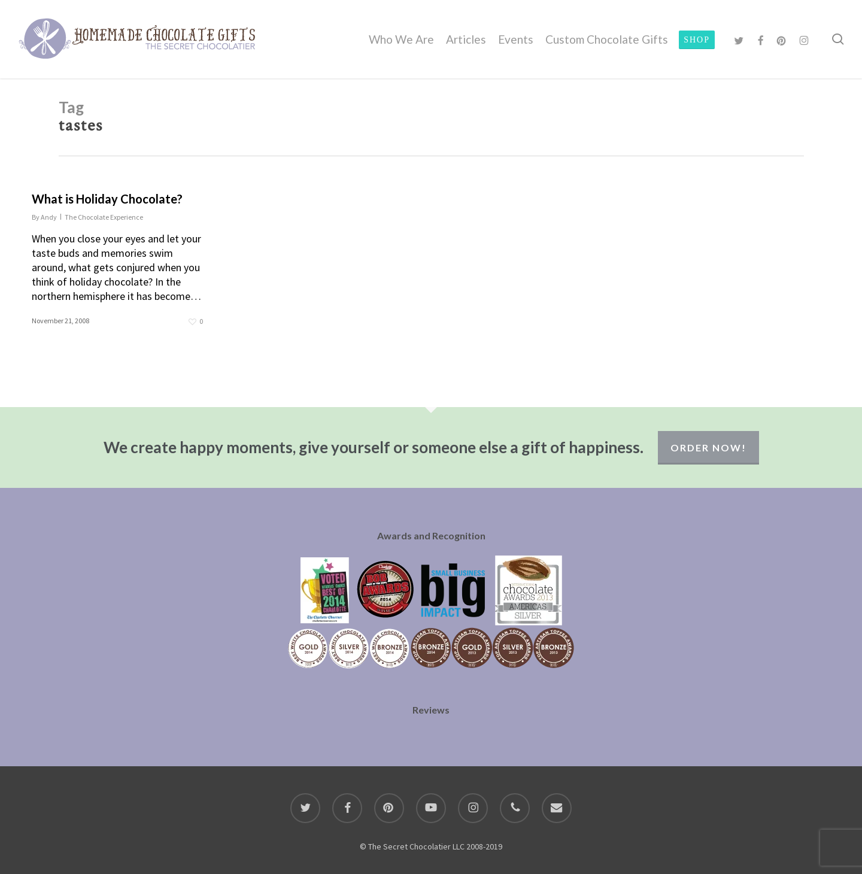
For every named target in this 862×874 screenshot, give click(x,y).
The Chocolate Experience (104, 217)
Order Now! (708, 447)
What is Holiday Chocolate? (107, 199)
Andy (49, 217)
